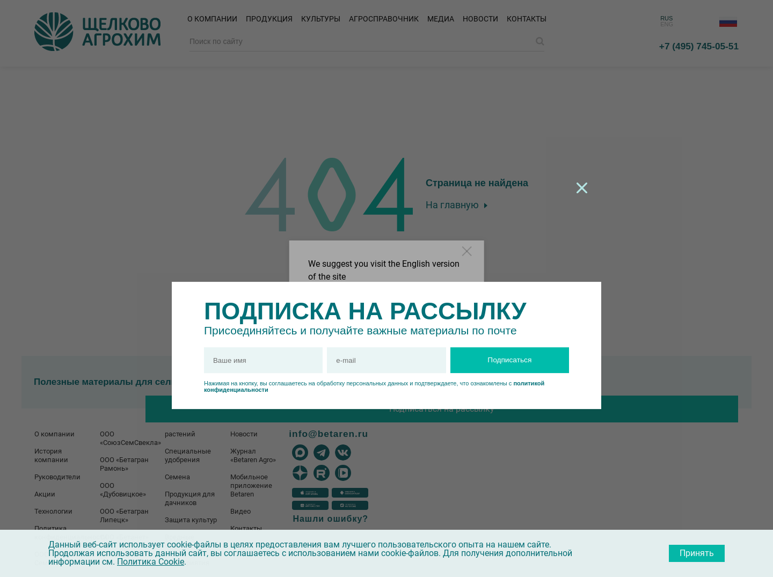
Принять (697, 553)
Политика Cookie (150, 562)
